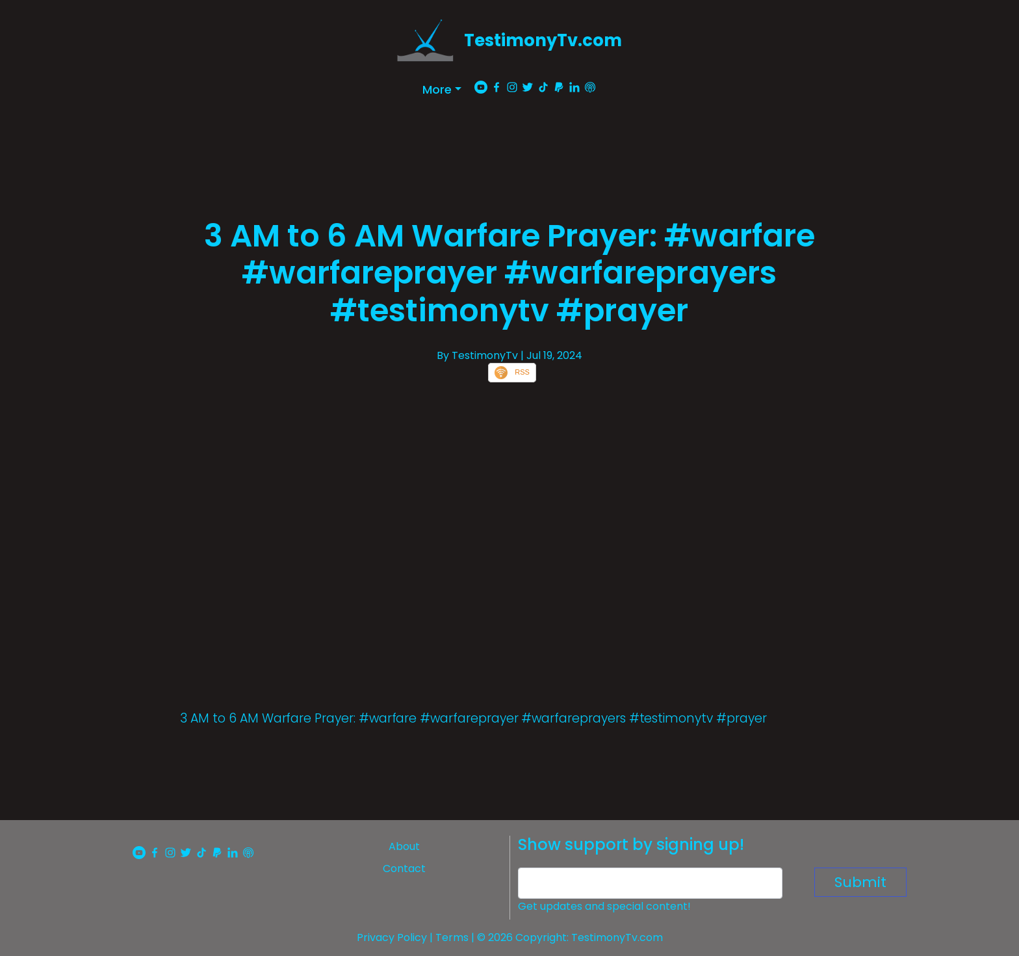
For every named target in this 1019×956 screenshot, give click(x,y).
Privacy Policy (392, 937)
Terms (452, 937)
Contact (404, 868)
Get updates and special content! (604, 906)
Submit (860, 882)
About (404, 846)
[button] (441, 89)
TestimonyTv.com (543, 40)
